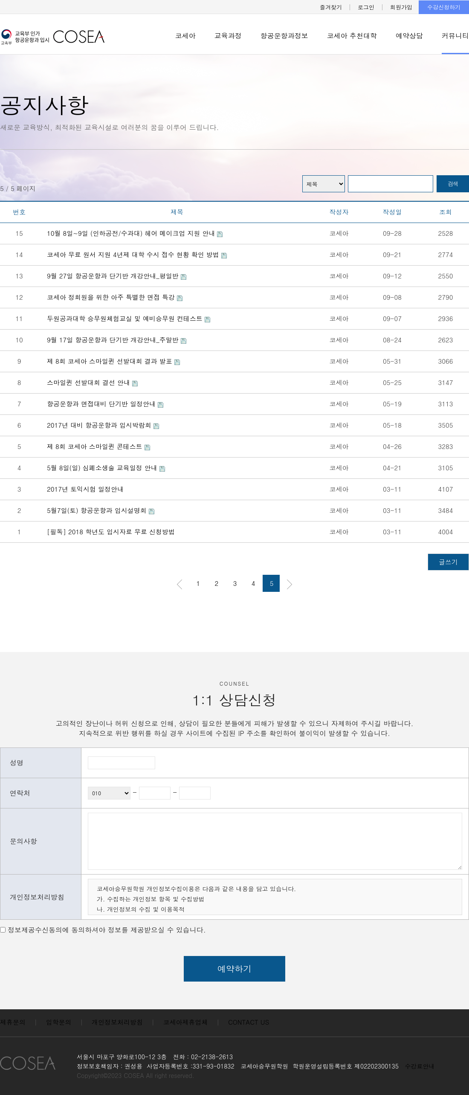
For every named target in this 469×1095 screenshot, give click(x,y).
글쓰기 (448, 561)
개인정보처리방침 (117, 1021)
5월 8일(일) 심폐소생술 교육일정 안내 (106, 467)
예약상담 (409, 36)
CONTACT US (248, 1021)
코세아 (185, 36)
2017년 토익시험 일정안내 (85, 488)
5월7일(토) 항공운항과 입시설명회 (100, 510)
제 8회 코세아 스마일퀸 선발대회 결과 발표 (113, 360)
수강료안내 (420, 1066)
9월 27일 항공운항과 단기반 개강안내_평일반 (116, 275)
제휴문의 (13, 1021)
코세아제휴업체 (185, 1021)
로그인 (366, 7)
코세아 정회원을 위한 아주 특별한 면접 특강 (114, 297)
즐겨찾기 (331, 7)
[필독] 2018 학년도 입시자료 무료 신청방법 (111, 531)
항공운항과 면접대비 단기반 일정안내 (105, 403)
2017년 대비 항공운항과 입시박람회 (103, 424)
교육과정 (228, 36)
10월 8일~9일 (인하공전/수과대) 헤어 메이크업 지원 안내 (135, 233)
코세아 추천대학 (352, 36)
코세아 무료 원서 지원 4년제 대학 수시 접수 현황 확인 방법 (137, 254)
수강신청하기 (443, 7)
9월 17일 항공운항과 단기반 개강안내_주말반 (116, 339)
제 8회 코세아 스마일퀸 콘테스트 (98, 446)
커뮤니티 (455, 36)
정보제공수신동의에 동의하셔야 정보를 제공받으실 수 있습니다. (107, 930)
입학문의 (59, 1021)
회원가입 (401, 7)
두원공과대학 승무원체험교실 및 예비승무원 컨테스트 (128, 318)
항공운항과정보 (284, 36)
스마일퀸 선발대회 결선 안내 (92, 382)
